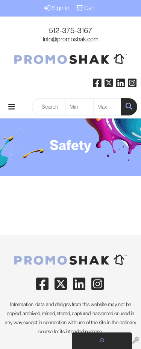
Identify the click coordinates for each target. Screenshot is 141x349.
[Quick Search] (49, 106)
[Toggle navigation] (12, 107)
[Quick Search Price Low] (79, 106)
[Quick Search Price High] (107, 106)
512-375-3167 (70, 30)
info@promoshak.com (71, 39)
